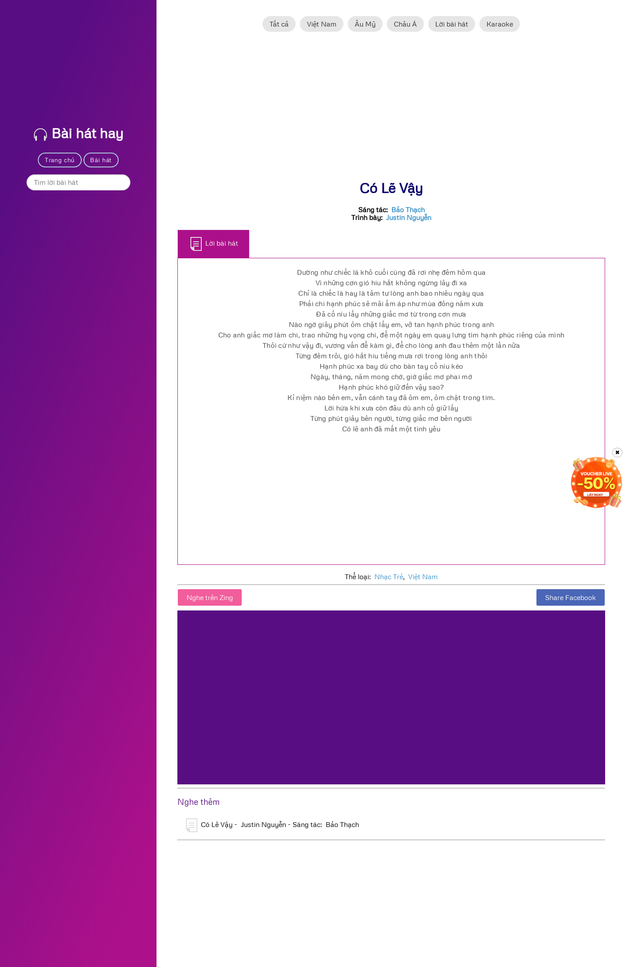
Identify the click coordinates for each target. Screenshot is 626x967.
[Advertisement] (391, 110)
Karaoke (499, 24)
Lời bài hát (451, 24)
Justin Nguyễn (408, 217)
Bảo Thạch (408, 209)
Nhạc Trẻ (388, 576)
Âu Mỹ (365, 24)
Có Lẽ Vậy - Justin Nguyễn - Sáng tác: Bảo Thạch (272, 825)
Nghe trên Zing (209, 597)
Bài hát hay (78, 132)
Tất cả (279, 24)
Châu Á (405, 24)
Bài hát (101, 159)
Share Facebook (570, 597)
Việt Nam (321, 24)
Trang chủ (60, 159)
